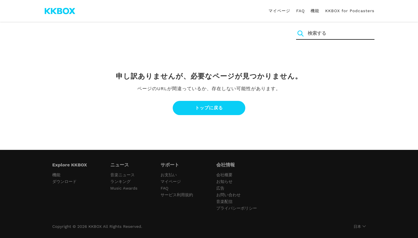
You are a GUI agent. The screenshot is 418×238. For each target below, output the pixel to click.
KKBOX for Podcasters (349, 10)
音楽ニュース (122, 174)
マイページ (279, 10)
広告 (220, 188)
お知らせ (224, 181)
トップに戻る (209, 107)
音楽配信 (224, 201)
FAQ (300, 10)
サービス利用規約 (177, 194)
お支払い (169, 174)
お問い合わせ (228, 194)
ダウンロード (64, 181)
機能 (315, 10)
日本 (357, 226)
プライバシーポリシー (236, 208)
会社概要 (224, 174)
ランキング (120, 181)
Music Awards (124, 188)
